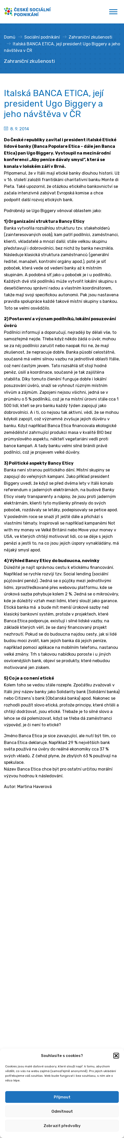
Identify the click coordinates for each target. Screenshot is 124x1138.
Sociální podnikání (42, 37)
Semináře (13, 996)
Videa (9, 1013)
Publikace (13, 1030)
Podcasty (13, 1021)
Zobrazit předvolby (62, 1125)
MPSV (9, 954)
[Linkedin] (18, 912)
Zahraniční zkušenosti (90, 37)
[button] (116, 1055)
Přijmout (62, 1097)
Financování (16, 963)
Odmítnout (62, 1111)
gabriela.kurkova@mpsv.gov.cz (46, 901)
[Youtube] (27, 912)
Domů (9, 37)
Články (10, 1004)
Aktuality (13, 988)
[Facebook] (8, 912)
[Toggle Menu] (113, 11)
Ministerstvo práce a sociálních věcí (39, 848)
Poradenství (16, 946)
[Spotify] (37, 912)
